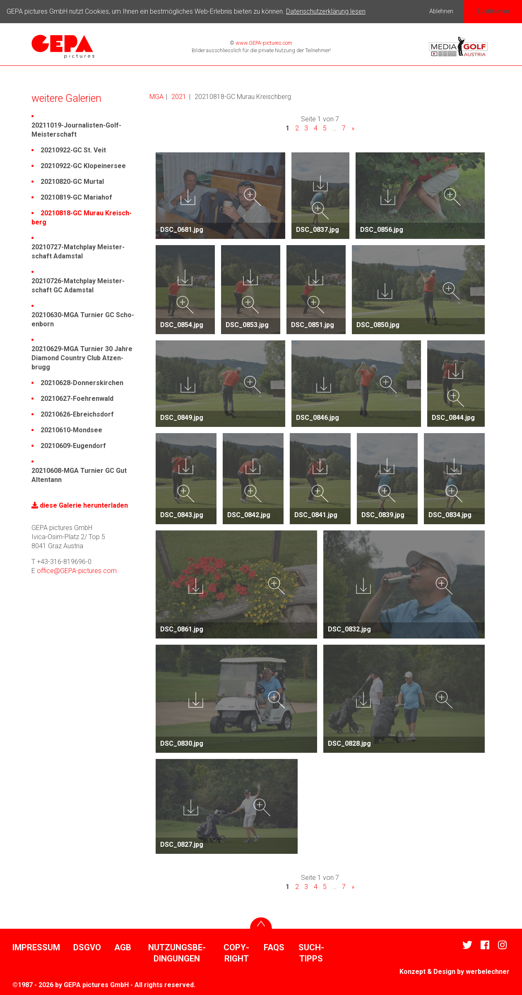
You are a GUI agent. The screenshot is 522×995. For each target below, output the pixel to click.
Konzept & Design (427, 972)
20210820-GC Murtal (72, 182)
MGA (156, 97)
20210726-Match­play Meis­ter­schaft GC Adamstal (78, 285)
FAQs (274, 947)
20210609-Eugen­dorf (73, 446)
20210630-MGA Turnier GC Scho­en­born (82, 319)
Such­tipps (311, 953)
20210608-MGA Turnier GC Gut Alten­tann (79, 475)
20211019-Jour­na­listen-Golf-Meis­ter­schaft (76, 129)
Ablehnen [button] (441, 11)
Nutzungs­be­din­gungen (177, 953)
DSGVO (87, 947)
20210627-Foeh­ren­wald (77, 398)
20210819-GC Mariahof (76, 197)
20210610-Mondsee (71, 430)
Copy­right (236, 953)
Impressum (36, 947)
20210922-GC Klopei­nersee (83, 166)
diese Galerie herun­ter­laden (79, 505)
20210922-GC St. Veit (73, 150)
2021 (178, 97)
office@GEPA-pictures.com (77, 571)
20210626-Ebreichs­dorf (77, 414)
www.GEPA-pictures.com (263, 43)
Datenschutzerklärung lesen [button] (326, 11)
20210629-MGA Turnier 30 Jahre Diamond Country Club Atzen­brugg (81, 358)
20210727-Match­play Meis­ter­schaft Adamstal (78, 251)
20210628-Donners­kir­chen (82, 383)
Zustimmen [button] (493, 11)
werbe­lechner (488, 972)
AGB (122, 947)
